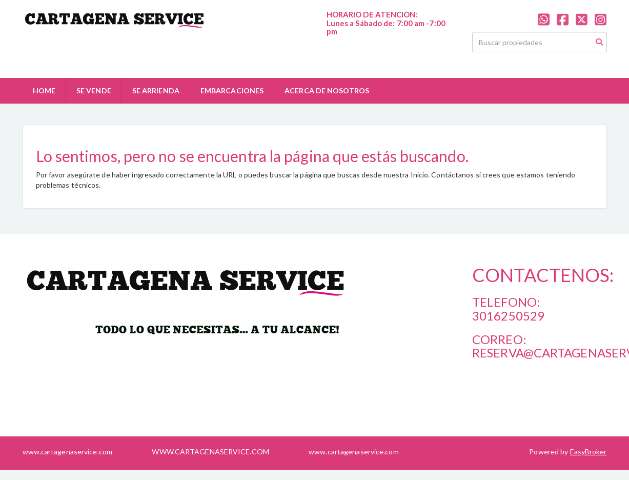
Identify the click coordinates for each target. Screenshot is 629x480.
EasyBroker (588, 451)
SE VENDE (93, 90)
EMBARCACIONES (231, 90)
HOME (44, 90)
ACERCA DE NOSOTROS (327, 90)
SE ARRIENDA (155, 90)
